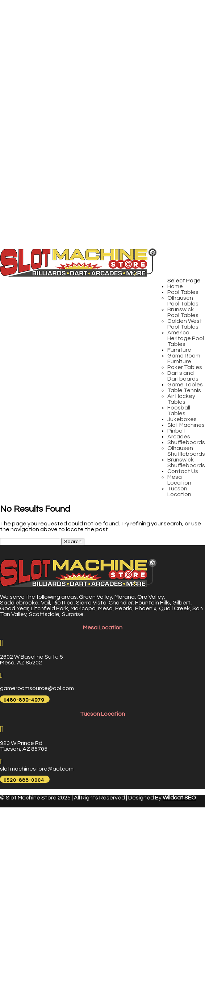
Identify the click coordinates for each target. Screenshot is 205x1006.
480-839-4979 (25, 700)
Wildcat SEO (179, 798)
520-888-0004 (25, 780)
